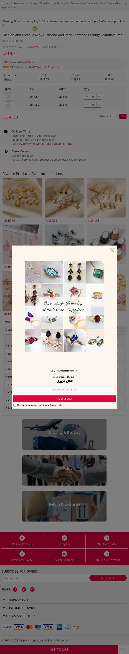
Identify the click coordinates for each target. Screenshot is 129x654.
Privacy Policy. (57, 404)
